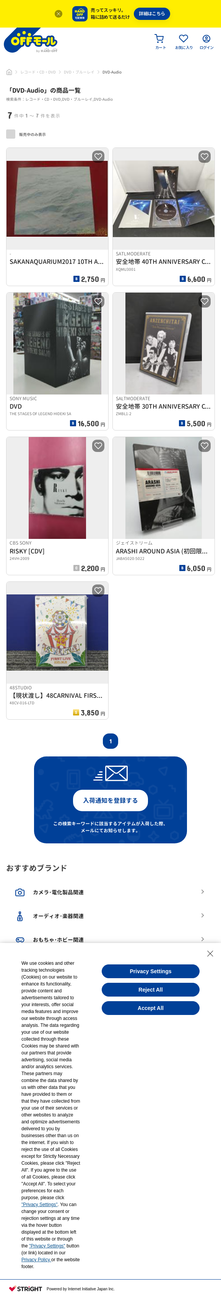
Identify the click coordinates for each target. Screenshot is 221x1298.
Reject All (150, 990)
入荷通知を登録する (110, 800)
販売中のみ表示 (26, 134)
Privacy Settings (151, 971)
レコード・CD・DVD (38, 72)
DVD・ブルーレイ (79, 72)
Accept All (151, 1008)
